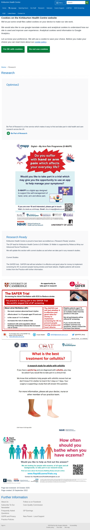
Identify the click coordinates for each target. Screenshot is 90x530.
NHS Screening (79, 8)
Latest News (12, 13)
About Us (4, 502)
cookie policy (40, 42)
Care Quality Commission (33, 505)
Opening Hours (23, 8)
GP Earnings (28, 510)
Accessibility (73, 525)
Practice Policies (7, 519)
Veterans (49, 8)
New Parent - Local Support (33, 516)
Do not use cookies (38, 49)
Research (41, 8)
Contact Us (21, 13)
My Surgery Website (61, 525)
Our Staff (33, 8)
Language (12, 8)
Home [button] (4, 8)
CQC (4, 13)
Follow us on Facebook (32, 502)
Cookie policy (50, 527)
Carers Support (59, 8)
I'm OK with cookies (13, 49)
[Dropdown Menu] (60, 3)
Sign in (3, 525)
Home (3, 67)
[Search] (76, 2)
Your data (59, 527)
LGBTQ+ (69, 8)
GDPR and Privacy (8, 516)
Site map (67, 527)
